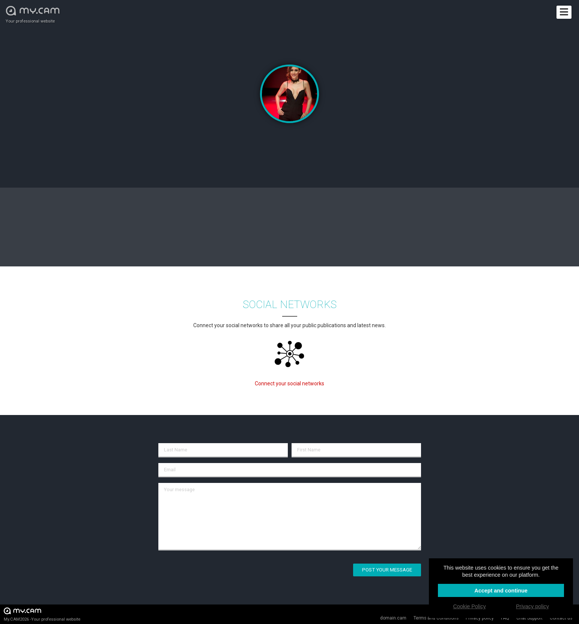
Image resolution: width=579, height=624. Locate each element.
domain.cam (393, 618)
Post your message (387, 570)
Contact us (561, 618)
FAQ (505, 618)
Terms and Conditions (436, 618)
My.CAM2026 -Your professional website (42, 614)
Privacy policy (480, 618)
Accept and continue (501, 591)
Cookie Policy (469, 606)
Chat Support (529, 618)
